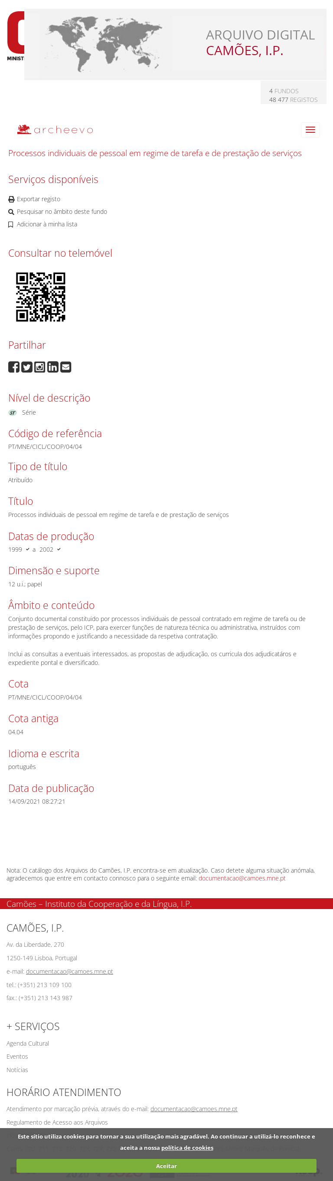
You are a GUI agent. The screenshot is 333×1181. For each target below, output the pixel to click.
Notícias (17, 1070)
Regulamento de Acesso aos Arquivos (57, 1122)
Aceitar (166, 1166)
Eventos (17, 1056)
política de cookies (187, 1148)
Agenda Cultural (28, 1043)
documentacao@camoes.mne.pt (242, 878)
